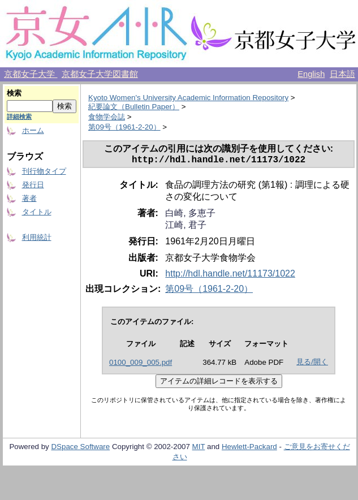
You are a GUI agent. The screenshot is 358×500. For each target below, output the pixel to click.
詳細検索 (19, 116)
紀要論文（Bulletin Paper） (133, 106)
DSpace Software (80, 449)
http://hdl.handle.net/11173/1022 (230, 276)
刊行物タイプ (44, 171)
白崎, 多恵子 (190, 215)
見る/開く (312, 364)
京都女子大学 (30, 74)
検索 (14, 93)
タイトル (36, 212)
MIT (198, 449)
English (311, 74)
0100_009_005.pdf (140, 364)
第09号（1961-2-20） (124, 127)
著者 (29, 198)
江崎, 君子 (185, 227)
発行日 (33, 184)
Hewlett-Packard (249, 449)
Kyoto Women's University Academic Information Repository (188, 97)
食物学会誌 (106, 117)
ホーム (33, 130)
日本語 (342, 74)
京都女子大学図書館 (100, 74)
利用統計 (36, 237)
